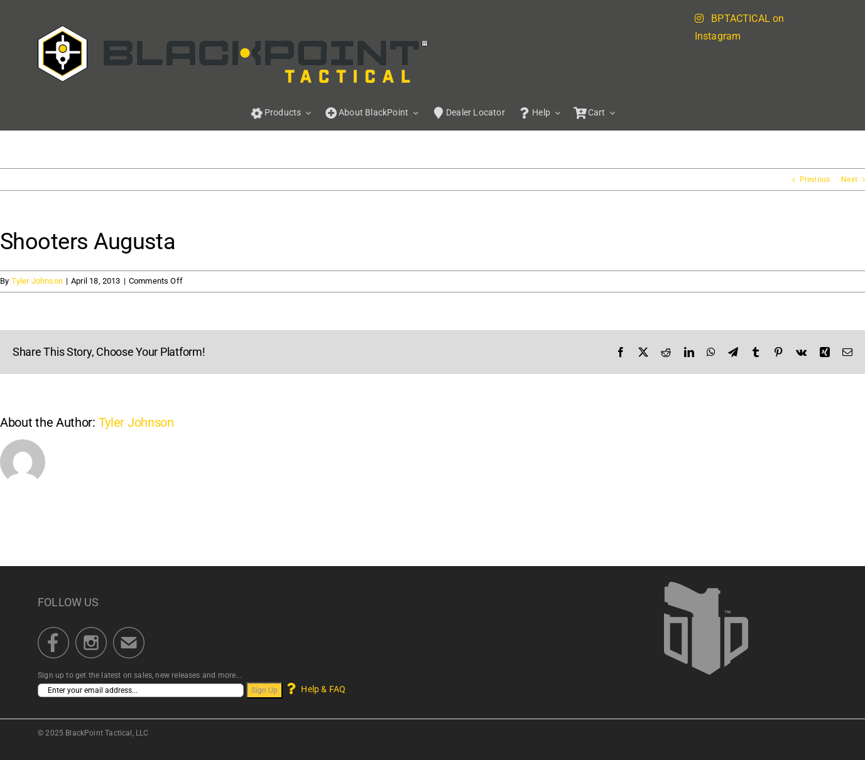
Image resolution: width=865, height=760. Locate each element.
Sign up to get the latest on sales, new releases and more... (140, 675)
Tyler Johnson (37, 281)
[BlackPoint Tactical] (706, 585)
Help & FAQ (315, 689)
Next (849, 179)
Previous (815, 179)
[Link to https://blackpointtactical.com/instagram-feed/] (699, 18)
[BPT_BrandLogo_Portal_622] (233, 28)
